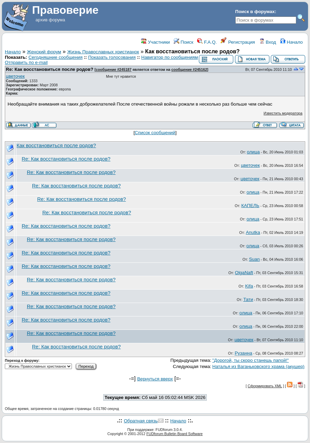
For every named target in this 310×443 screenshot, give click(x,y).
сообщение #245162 (189, 69)
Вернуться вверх (155, 378)
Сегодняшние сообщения (56, 57)
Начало (291, 42)
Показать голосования (112, 57)
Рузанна (243, 353)
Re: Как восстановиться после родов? (49, 69)
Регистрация (238, 42)
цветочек (15, 76)
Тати (248, 299)
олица (253, 151)
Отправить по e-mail (26, 62)
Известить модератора (283, 113)
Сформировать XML (265, 386)
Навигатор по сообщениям (169, 57)
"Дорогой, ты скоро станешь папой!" (250, 360)
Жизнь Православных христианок (103, 51)
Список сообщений (155, 132)
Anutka (253, 232)
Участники (155, 42)
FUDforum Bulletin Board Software (174, 434)
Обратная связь (141, 420)
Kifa (249, 286)
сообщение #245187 (113, 69)
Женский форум (44, 51)
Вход (267, 42)
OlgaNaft (244, 272)
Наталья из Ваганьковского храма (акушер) (258, 366)
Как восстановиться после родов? (56, 145)
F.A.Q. (207, 42)
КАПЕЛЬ (250, 205)
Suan (254, 259)
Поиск (183, 42)
